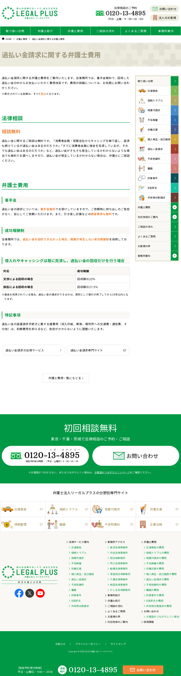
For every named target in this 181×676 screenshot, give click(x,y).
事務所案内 (166, 31)
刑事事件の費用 (155, 595)
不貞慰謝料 (149, 159)
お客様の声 (144, 246)
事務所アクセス (116, 542)
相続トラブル (150, 100)
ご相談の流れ (105, 31)
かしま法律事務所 (120, 590)
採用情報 (149, 622)
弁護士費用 (75, 31)
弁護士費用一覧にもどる (65, 378)
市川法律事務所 (119, 563)
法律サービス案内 (79, 542)
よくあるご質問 (136, 31)
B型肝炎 (147, 188)
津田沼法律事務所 (120, 574)
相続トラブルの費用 (157, 552)
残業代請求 (149, 110)
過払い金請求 (150, 149)
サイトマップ (118, 644)
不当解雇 (148, 120)
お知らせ (60, 644)
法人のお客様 (164, 17)
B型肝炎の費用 (154, 600)
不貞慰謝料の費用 (156, 584)
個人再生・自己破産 (154, 139)
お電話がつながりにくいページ (112, 472)
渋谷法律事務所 (119, 552)
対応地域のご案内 (148, 217)
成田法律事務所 (119, 584)
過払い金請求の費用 (157, 579)
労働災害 (148, 130)
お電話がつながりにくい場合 (162, 616)
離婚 (145, 168)
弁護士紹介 (45, 31)
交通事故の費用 (155, 547)
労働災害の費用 (155, 568)
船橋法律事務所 (119, 568)
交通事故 (148, 91)
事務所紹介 (114, 595)
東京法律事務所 (119, 547)
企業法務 (157, 524)
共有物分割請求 (151, 198)
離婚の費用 (152, 590)
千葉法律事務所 (119, 579)
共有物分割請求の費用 (159, 606)
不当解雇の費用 (155, 563)
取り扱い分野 (15, 31)
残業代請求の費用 (156, 558)
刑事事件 (148, 178)
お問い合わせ (165, 9)
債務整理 (21, 524)
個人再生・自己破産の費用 (161, 574)
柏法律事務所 (117, 558)
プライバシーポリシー (88, 644)
